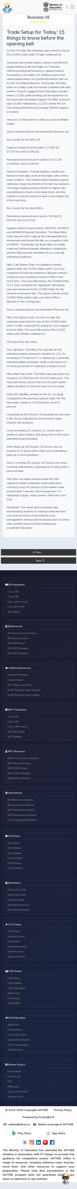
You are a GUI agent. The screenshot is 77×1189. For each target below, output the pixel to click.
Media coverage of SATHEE (53, 1124)
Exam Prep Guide (16, 894)
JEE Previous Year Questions (22, 633)
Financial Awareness (19, 909)
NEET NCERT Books (17, 768)
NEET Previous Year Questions (23, 758)
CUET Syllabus (15, 983)
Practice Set (14, 1076)
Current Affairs (15, 868)
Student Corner (16, 951)
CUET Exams (14, 978)
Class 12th (13, 596)
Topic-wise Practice (18, 1091)
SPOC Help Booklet (18, 1044)
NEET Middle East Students (21, 809)
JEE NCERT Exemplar (18, 648)
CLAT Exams (14, 931)
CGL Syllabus (14, 853)
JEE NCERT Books (16, 643)
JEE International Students (21, 805)
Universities (14, 941)
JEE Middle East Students (20, 799)
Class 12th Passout (18, 601)
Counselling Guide (17, 946)
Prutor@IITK (46, 1117)
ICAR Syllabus (15, 1029)
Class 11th (13, 591)
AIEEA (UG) (13, 1024)
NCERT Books (15, 863)
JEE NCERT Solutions (18, 653)
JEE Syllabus (14, 611)
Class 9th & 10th (16, 606)
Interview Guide (16, 899)
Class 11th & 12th (17, 889)
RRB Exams (14, 1086)
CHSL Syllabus (15, 858)
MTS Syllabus (15, 848)
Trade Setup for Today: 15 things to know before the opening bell (36, 37)
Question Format (16, 936)
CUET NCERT (14, 1003)
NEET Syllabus (15, 736)
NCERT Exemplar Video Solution (24, 690)
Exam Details (14, 1071)
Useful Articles (15, 680)
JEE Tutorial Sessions (18, 638)
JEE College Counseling (19, 684)
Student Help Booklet (19, 1039)
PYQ (10, 1081)
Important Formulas (18, 674)
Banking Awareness (18, 904)
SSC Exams (14, 843)
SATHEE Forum (15, 1049)
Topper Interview (16, 956)
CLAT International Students (22, 820)
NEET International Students (22, 815)
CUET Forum (14, 998)
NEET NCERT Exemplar (19, 773)
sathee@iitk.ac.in (17, 1124)
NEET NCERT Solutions (19, 778)
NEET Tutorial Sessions (19, 763)
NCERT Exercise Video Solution (24, 695)
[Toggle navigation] (66, 7)
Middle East (14, 993)
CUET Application (16, 988)
